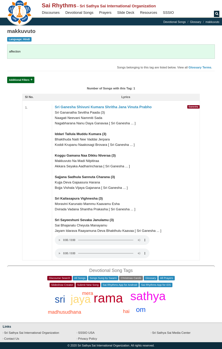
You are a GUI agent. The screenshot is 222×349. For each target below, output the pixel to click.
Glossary (195, 21)
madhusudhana (64, 312)
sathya (148, 296)
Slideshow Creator (62, 284)
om (141, 309)
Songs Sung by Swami (103, 277)
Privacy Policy (87, 338)
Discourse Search (59, 277)
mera (87, 293)
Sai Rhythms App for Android (120, 284)
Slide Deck (125, 13)
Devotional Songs (79, 13)
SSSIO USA (86, 332)
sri (60, 299)
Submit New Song (88, 284)
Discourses (51, 13)
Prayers (105, 13)
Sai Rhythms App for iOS (156, 284)
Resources (148, 13)
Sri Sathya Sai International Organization (31, 332)
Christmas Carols (131, 277)
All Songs (80, 277)
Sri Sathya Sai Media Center (171, 332)
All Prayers (166, 277)
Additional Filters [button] (19, 79)
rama (108, 298)
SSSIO (168, 13)
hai (126, 311)
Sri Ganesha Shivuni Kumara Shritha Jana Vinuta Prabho (103, 107)
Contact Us (11, 338)
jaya (81, 299)
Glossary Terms (200, 67)
